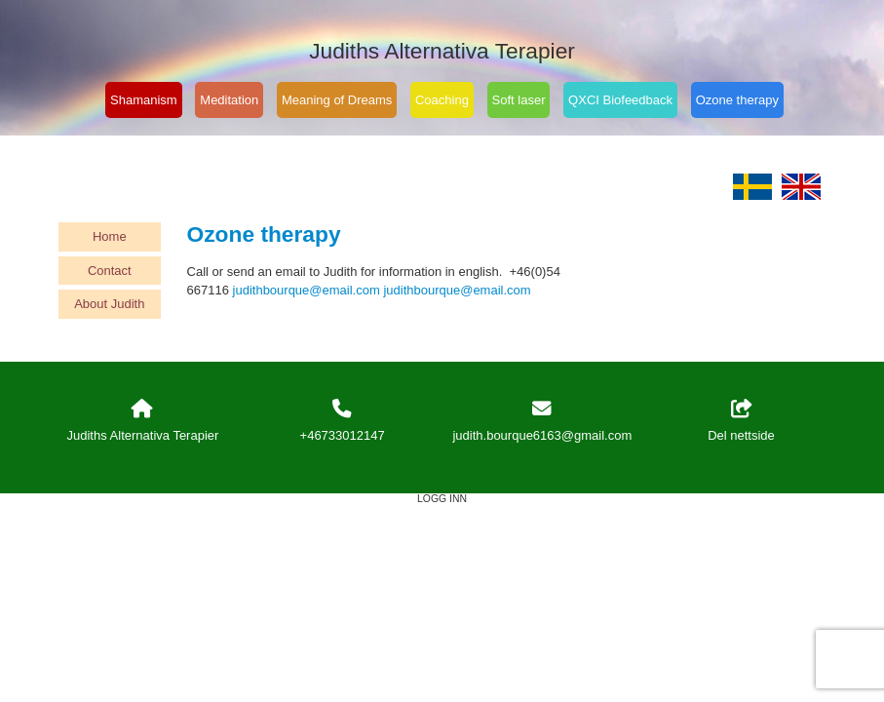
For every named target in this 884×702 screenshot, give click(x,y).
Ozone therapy (737, 100)
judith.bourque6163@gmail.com (542, 435)
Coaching (442, 100)
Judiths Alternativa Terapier (442, 50)
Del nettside (741, 421)
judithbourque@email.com (306, 290)
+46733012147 (342, 435)
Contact (110, 270)
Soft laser (519, 100)
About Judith (109, 303)
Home (110, 236)
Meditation (229, 100)
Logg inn (442, 498)
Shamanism (143, 100)
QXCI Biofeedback (620, 100)
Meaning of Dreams (337, 100)
